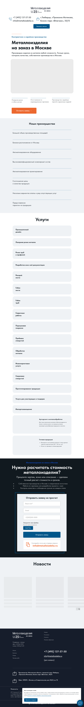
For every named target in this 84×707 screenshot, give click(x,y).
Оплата (14, 650)
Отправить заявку (41, 535)
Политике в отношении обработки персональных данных (39, 695)
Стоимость (46, 637)
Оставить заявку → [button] (24, 111)
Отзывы (14, 655)
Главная (46, 632)
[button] (41, 26)
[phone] (41, 517)
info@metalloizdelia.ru (53, 656)
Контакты (15, 653)
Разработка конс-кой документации (30, 265)
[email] (41, 510)
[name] (41, 503)
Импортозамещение (24, 409)
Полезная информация (49, 639)
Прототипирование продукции (28, 389)
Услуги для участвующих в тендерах (30, 399)
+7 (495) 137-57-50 (55, 651)
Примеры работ (16, 658)
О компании (46, 634)
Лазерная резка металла (26, 242)
